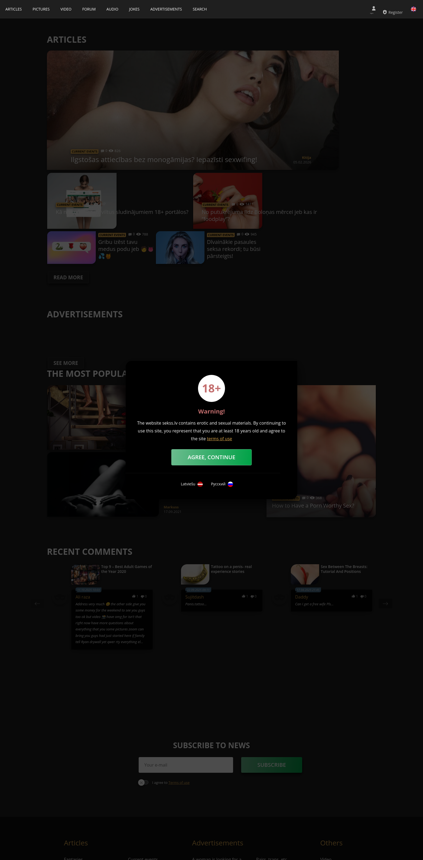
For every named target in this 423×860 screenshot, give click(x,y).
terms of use (219, 439)
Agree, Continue (212, 457)
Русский (222, 484)
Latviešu (192, 484)
